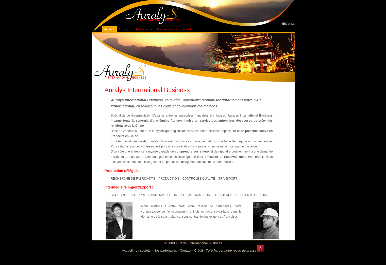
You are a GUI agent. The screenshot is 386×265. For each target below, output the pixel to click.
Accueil (109, 29)
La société (143, 250)
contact (186, 29)
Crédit (198, 250)
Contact (288, 23)
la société (125, 29)
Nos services (144, 29)
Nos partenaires (167, 29)
